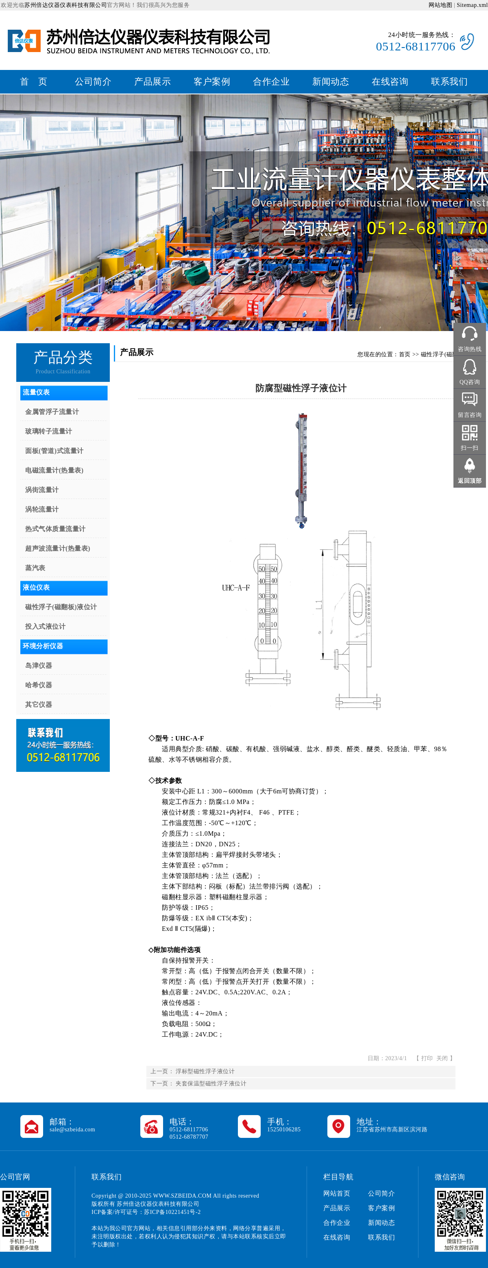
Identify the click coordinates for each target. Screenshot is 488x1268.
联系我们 (449, 81)
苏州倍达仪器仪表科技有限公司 (65, 5)
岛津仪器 (38, 665)
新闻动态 (330, 81)
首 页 (34, 81)
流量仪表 (36, 392)
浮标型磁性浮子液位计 (205, 1071)
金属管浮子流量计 (52, 411)
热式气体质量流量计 (55, 528)
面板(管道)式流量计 (54, 450)
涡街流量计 (42, 489)
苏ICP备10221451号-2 (172, 1212)
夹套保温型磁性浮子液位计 (211, 1084)
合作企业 (271, 81)
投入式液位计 (45, 626)
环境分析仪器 (43, 646)
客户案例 (212, 81)
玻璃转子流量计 (48, 431)
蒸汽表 (35, 567)
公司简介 (93, 81)
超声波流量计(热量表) (57, 548)
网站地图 (440, 5)
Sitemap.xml (472, 5)
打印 (427, 1058)
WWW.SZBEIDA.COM (182, 1196)
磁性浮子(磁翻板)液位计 (61, 606)
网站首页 (336, 1193)
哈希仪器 (38, 685)
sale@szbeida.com (72, 1129)
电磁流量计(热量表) (54, 470)
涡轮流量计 (42, 509)
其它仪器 (38, 704)
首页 (405, 354)
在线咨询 (390, 81)
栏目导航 (338, 1177)
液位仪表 (36, 587)
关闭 (442, 1058)
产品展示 (152, 81)
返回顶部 (469, 481)
